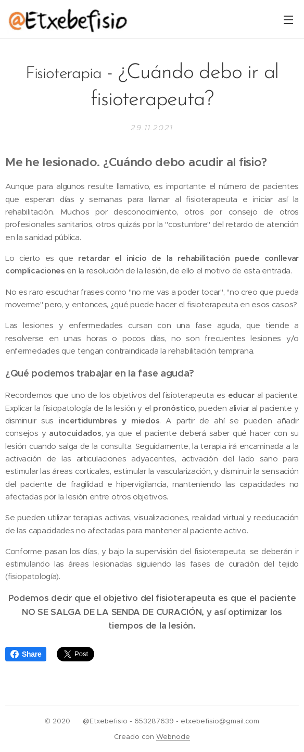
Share (25, 654)
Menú (288, 19)
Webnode (173, 736)
